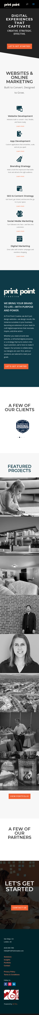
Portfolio (7, 963)
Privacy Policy (9, 972)
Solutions (8, 957)
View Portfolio (19, 796)
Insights (7, 960)
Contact (7, 966)
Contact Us (19, 908)
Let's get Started (16, 366)
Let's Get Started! (19, 46)
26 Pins (14, 1004)
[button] (17, 437)
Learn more (20, 126)
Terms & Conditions (12, 975)
